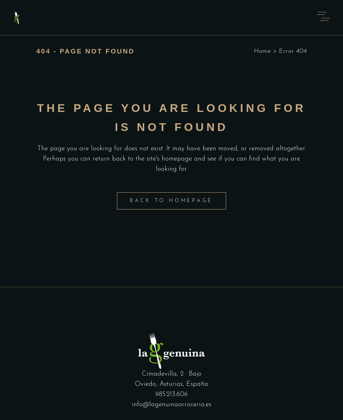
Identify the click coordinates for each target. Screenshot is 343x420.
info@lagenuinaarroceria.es (171, 404)
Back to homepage (171, 200)
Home (262, 51)
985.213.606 (171, 394)
